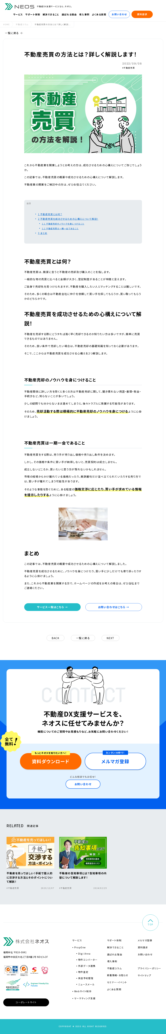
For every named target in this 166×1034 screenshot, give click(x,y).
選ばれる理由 (69, 14)
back (55, 638)
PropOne (80, 947)
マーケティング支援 (85, 998)
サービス (18, 14)
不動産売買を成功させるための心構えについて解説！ (68, 218)
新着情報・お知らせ (117, 975)
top (150, 922)
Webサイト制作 (83, 991)
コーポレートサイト (26, 1002)
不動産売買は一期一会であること (60, 228)
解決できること (51, 14)
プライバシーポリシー (149, 968)
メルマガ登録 (115, 761)
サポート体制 (32, 14)
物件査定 (83, 972)
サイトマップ (144, 975)
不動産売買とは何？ (50, 214)
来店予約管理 (86, 978)
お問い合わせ (119, 14)
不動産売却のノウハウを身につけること (63, 223)
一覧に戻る (14, 33)
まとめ (42, 233)
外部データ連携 (87, 966)
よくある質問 (99, 14)
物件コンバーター (88, 959)
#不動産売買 (128, 67)
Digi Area (84, 953)
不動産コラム (22, 24)
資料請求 (142, 14)
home (6, 24)
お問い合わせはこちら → (113, 607)
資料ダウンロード (51, 761)
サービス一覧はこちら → (52, 607)
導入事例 (84, 14)
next (110, 638)
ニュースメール (86, 984)
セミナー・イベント (117, 982)
